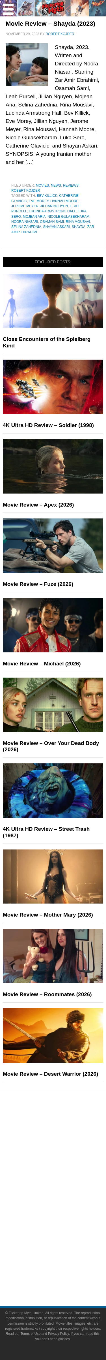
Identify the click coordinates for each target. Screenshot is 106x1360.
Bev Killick (47, 196)
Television (64, 1200)
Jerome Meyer (24, 206)
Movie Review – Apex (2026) (38, 505)
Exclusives (64, 1172)
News (56, 185)
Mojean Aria (34, 217)
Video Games (64, 1220)
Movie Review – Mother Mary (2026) (48, 915)
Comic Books (64, 1210)
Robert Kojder (25, 191)
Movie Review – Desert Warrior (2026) (50, 1074)
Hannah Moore (64, 201)
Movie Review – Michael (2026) (42, 664)
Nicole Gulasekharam (68, 217)
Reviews (71, 185)
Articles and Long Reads (64, 1152)
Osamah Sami (52, 222)
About (64, 1249)
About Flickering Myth (64, 1258)
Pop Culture (64, 1182)
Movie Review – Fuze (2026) (38, 584)
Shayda (78, 227)
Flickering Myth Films (64, 1239)
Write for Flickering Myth (64, 1277)
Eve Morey (39, 201)
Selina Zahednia (26, 227)
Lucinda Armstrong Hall (52, 211)
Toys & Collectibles (64, 1230)
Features (64, 1144)
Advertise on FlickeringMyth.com (64, 1268)
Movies (42, 185)
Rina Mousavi (78, 222)
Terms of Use (30, 1334)
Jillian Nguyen (54, 206)
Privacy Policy (58, 1334)
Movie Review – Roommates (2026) (47, 994)
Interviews (64, 1162)
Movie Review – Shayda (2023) (50, 23)
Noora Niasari (24, 222)
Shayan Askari (56, 227)
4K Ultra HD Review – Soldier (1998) (48, 425)
